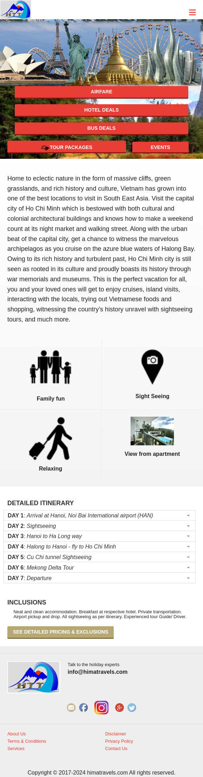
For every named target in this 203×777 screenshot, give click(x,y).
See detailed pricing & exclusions (60, 632)
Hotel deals (101, 110)
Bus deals (102, 128)
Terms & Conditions (26, 741)
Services (15, 748)
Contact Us (116, 748)
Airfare (101, 91)
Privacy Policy (119, 741)
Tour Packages (66, 147)
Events (160, 147)
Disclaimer (115, 734)
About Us (16, 734)
